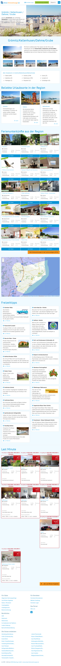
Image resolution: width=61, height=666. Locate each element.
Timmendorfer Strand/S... (8, 657)
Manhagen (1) (8, 80)
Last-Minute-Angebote (7, 600)
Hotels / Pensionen (6, 602)
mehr (16, 120)
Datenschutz (5, 620)
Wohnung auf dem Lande (8, 564)
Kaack (42, 532)
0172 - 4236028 (14, 516)
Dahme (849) (8, 75)
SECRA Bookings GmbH (16, 662)
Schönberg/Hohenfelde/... (8, 643)
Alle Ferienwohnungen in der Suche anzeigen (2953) (43, 252)
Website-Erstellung (35, 600)
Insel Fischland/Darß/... (37, 646)
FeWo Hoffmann (25, 193)
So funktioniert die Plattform (9, 623)
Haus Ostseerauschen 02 (47, 170)
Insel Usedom (34, 653)
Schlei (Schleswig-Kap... (8, 636)
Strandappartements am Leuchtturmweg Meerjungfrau (16, 216)
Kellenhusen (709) (28, 78)
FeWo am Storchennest (8, 170)
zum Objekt (10, 155)
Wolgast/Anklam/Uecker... (37, 655)
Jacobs (23, 468)
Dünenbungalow (25, 216)
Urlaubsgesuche (6, 607)
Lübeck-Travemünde (36, 634)
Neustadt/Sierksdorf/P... (7, 655)
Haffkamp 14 (44, 146)
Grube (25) (44, 75)
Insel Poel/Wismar (35, 638)
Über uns (32, 608)
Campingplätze (5, 605)
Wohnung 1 (5, 500)
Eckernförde (5, 638)
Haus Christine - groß (7, 468)
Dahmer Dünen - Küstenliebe (48, 193)
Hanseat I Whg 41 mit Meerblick (29, 170)
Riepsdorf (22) (27, 80)
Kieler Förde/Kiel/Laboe (8, 641)
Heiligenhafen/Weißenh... (8, 648)
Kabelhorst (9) (8, 78)
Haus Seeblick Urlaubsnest (47, 216)
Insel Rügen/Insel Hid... (37, 650)
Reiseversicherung (6, 609)
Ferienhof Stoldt (25, 146)
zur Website (6, 320)
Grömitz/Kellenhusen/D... (8, 650)
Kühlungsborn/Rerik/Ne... (37, 641)
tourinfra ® (37, 295)
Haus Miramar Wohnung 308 (48, 240)
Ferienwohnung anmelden (42, 2)
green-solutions (48, 295)
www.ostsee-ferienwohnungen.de (31, 662)
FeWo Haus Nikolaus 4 (7, 193)
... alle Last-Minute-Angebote (49, 583)
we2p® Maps (30, 295)
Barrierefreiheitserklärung (8, 627)
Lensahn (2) (45, 78)
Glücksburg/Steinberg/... (8, 634)
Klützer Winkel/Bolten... (37, 636)
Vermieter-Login (29, 2)
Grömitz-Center (44, 500)
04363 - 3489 (5, 516)
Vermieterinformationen (36, 598)
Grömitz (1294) (27, 75)
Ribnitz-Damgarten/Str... (37, 648)
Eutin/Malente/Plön (6, 653)
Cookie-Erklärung (6, 625)
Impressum (4, 618)
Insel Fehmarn (5, 646)
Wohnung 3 (24, 500)
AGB (3, 615)
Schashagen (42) (46, 80)
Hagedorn (4, 146)
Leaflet (21, 295)
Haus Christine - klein (46, 468)
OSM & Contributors (55, 295)
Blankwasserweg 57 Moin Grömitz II (11, 240)
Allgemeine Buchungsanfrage (9, 598)
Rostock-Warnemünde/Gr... (37, 643)
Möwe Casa (24, 240)
